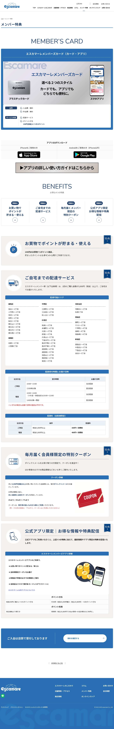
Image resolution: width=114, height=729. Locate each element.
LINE (86, 3)
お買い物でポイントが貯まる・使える (15, 209)
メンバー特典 (84, 8)
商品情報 (70, 8)
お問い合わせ (105, 4)
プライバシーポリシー (17, 707)
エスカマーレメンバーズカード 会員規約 (36, 707)
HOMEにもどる (57, 663)
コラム (76, 8)
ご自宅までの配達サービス (43, 207)
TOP (34, 8)
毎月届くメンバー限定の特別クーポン (71, 209)
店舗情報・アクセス (60, 8)
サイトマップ (4, 707)
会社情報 (96, 4)
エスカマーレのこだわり (44, 8)
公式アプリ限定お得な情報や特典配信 (99, 209)
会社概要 (106, 691)
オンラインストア (94, 8)
